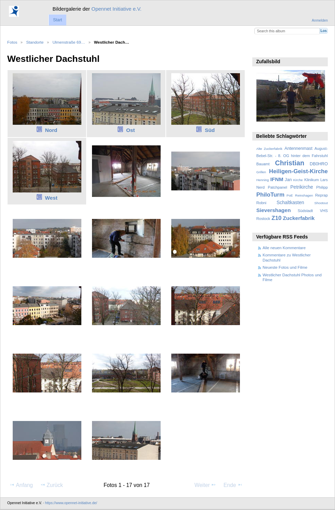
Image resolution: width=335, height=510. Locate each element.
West (51, 198)
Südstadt (305, 211)
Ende (233, 485)
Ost (130, 130)
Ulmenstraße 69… (69, 42)
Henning (262, 180)
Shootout (321, 203)
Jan (288, 179)
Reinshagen (304, 195)
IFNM (277, 179)
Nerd (260, 187)
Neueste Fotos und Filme (285, 267)
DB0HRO (319, 164)
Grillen (261, 172)
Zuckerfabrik (299, 218)
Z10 (276, 218)
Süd (210, 130)
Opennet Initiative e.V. (116, 9)
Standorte (35, 42)
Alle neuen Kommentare (284, 247)
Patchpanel (277, 187)
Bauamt (263, 164)
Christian (289, 163)
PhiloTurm (270, 194)
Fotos (12, 42)
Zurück (51, 485)
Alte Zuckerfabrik (269, 149)
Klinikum (311, 180)
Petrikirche (301, 187)
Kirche (298, 180)
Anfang (21, 485)
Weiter (206, 485)
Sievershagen (273, 210)
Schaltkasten (290, 202)
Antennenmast (298, 148)
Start (57, 20)
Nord (51, 130)
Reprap (321, 195)
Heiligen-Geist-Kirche (298, 171)
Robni (261, 203)
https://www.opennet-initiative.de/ (71, 503)
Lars (324, 180)
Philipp (322, 187)
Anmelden (320, 20)
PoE (290, 195)
